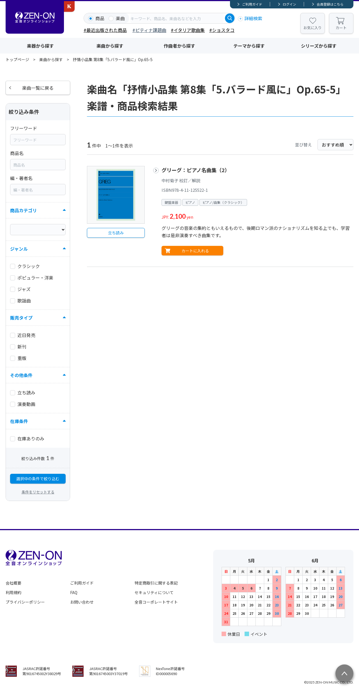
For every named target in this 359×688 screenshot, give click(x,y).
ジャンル (19, 248)
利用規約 (13, 592)
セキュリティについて (154, 592)
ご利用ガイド (252, 4)
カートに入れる (195, 250)
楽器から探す (40, 45)
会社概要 (13, 583)
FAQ (73, 592)
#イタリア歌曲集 (188, 30)
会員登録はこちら (330, 4)
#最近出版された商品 (105, 30)
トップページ (17, 59)
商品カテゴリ (23, 210)
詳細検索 (253, 18)
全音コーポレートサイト (156, 602)
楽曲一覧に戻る (38, 87)
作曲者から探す (179, 45)
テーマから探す (249, 45)
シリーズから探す (319, 45)
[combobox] (177, 18)
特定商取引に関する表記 (156, 583)
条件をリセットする (38, 492)
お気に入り (312, 27)
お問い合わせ (82, 602)
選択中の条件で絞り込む (37, 478)
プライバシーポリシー (25, 602)
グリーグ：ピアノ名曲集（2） (196, 170)
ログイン (289, 4)
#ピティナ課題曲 (149, 30)
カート (341, 27)
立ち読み (116, 233)
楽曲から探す (109, 45)
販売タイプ (21, 317)
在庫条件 (19, 421)
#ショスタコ (221, 30)
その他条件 (21, 375)
